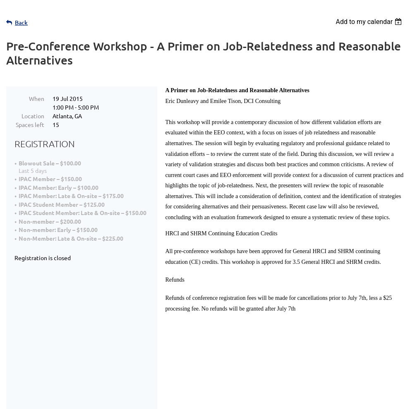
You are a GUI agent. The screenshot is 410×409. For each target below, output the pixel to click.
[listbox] (370, 22)
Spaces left (30, 124)
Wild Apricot (305, 398)
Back (21, 22)
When (36, 98)
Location (33, 116)
